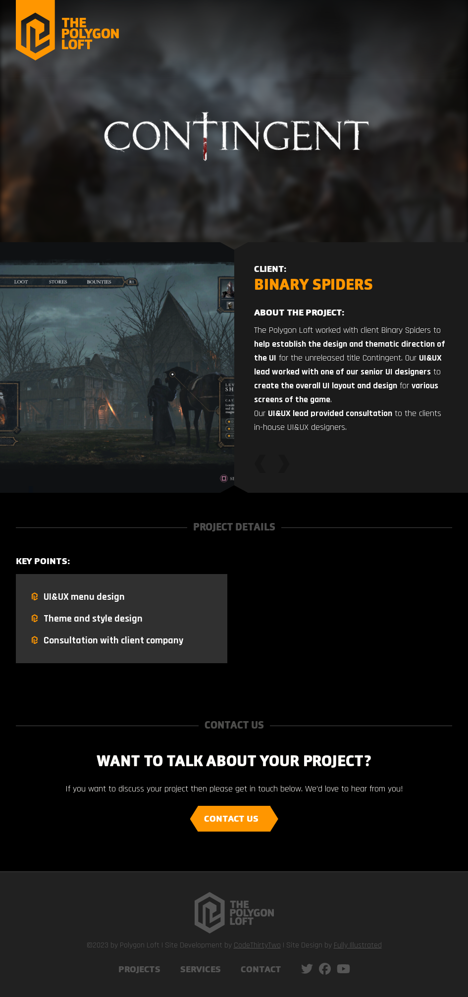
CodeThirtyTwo (257, 945)
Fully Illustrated (358, 945)
